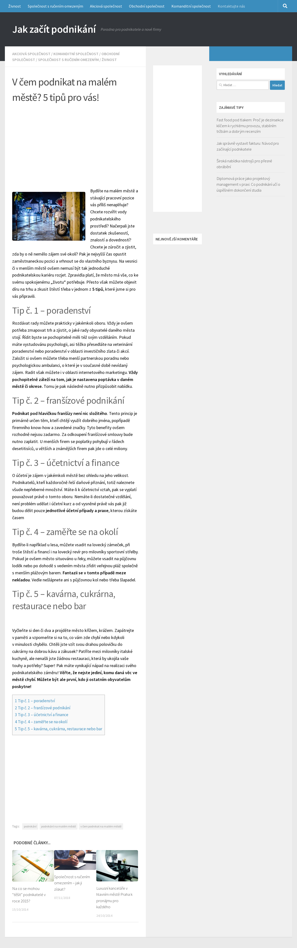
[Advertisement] (79, 143)
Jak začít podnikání (54, 29)
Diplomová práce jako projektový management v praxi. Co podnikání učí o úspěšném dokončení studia (248, 184)
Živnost (14, 6)
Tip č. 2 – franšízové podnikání (42, 708)
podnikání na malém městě (58, 826)
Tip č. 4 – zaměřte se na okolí (41, 721)
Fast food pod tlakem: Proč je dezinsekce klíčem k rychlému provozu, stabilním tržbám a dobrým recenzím (250, 125)
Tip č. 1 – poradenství (35, 700)
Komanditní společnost (191, 6)
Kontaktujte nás (231, 6)
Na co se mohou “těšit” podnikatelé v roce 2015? (29, 895)
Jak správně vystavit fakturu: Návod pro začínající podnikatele (248, 146)
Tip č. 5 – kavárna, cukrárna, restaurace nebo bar (58, 729)
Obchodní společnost (147, 6)
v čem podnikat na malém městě (100, 826)
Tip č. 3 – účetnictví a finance (41, 714)
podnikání (30, 826)
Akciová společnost (106, 6)
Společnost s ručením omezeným (55, 6)
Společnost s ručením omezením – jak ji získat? (72, 883)
